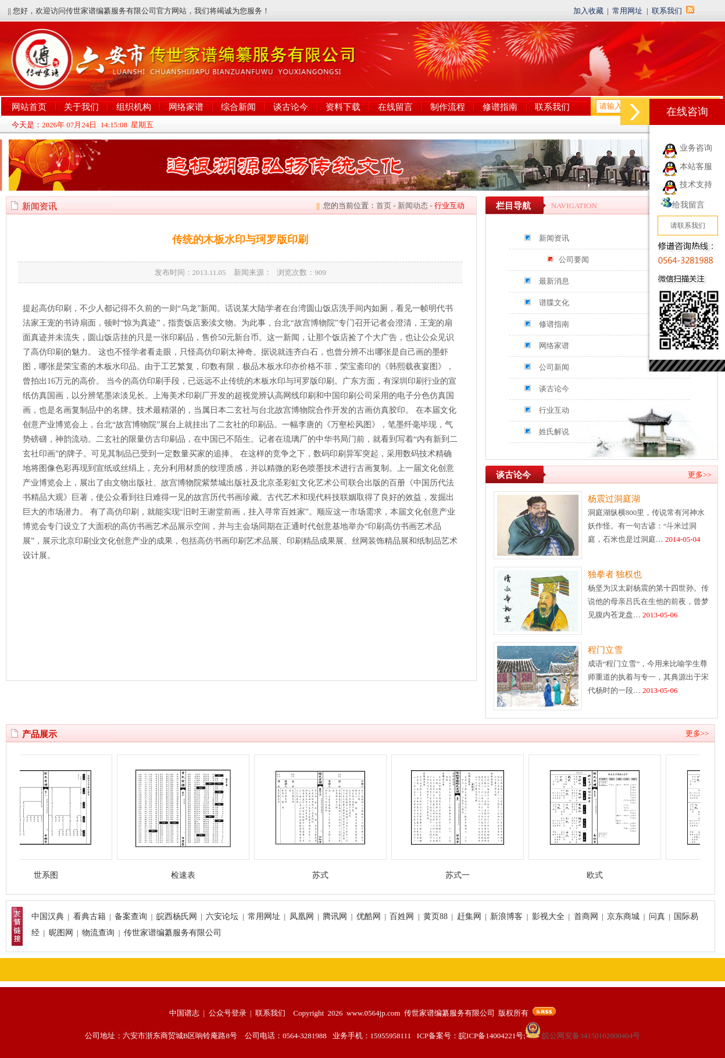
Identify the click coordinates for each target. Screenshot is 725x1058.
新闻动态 (413, 205)
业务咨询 (696, 148)
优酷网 (368, 916)
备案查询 (131, 916)
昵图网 (61, 932)
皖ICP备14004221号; (492, 1035)
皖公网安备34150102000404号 (583, 1035)
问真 (657, 916)
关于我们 (81, 107)
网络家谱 (186, 107)
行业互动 (554, 410)
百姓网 (402, 916)
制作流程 (447, 107)
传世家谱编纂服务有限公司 (173, 932)
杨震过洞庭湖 (614, 498)
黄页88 (435, 916)
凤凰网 (302, 916)
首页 (383, 205)
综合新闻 (238, 107)
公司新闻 (554, 367)
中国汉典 (47, 916)
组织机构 (133, 107)
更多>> (700, 474)
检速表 (190, 875)
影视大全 (548, 916)
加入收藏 (588, 10)
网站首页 (29, 107)
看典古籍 (89, 916)
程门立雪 (605, 650)
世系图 (53, 875)
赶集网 (469, 916)
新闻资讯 (554, 238)
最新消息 (554, 281)
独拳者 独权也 (615, 574)
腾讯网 (335, 916)
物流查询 (98, 932)
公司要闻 (574, 259)
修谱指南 (500, 107)
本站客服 (696, 166)
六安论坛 (222, 916)
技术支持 (696, 184)
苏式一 (464, 875)
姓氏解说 (554, 431)
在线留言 (395, 107)
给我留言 (682, 205)
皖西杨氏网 (176, 916)
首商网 (586, 916)
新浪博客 (506, 916)
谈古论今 (290, 107)
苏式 (327, 875)
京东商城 (623, 916)
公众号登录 (228, 1013)
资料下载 (343, 107)
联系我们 (667, 10)
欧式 (602, 875)
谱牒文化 (554, 302)
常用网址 (627, 10)
